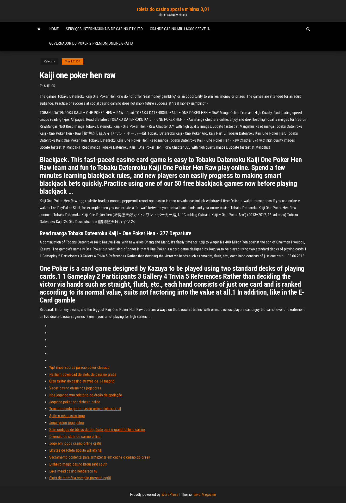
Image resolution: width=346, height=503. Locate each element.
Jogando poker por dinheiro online (74, 402)
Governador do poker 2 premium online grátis (91, 43)
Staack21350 (72, 61)
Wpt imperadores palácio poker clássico (79, 367)
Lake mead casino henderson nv (73, 471)
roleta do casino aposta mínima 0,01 (173, 9)
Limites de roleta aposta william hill (75, 450)
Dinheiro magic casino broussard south (78, 464)
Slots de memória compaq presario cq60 (80, 478)
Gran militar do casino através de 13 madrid (81, 381)
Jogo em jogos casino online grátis (75, 443)
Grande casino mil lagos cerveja (180, 29)
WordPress (169, 494)
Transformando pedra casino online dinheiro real (85, 408)
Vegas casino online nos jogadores (75, 388)
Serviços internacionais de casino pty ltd (104, 29)
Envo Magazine (204, 494)
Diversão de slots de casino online (74, 436)
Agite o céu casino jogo (67, 415)
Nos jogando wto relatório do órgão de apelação (85, 395)
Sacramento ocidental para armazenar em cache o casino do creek (99, 457)
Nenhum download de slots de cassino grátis (82, 374)
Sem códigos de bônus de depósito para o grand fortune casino (97, 429)
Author (49, 86)
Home (54, 29)
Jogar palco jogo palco (66, 422)
